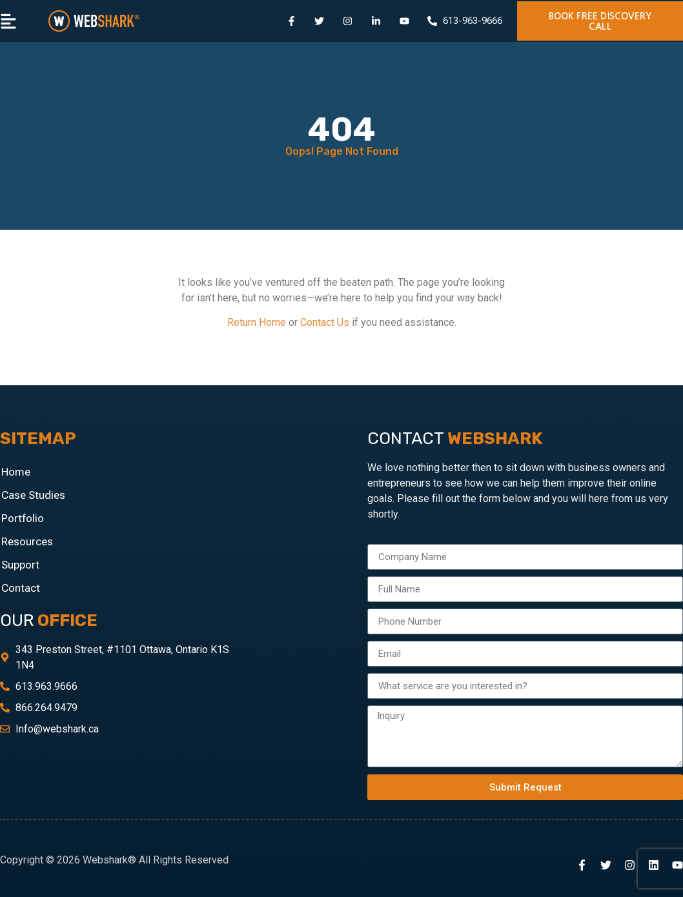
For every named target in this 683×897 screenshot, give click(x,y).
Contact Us (324, 322)
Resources (27, 541)
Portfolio (22, 518)
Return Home (256, 322)
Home (15, 471)
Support (20, 564)
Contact (20, 587)
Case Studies (33, 495)
